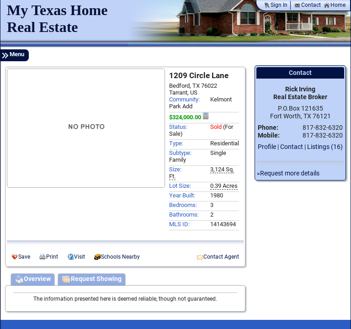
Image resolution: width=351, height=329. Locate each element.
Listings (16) (325, 147)
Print (52, 257)
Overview (33, 279)
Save (24, 257)
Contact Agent (221, 257)
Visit (79, 257)
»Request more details (288, 173)
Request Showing (92, 279)
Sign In (275, 5)
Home (335, 5)
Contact (307, 5)
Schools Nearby (120, 257)
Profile (267, 147)
